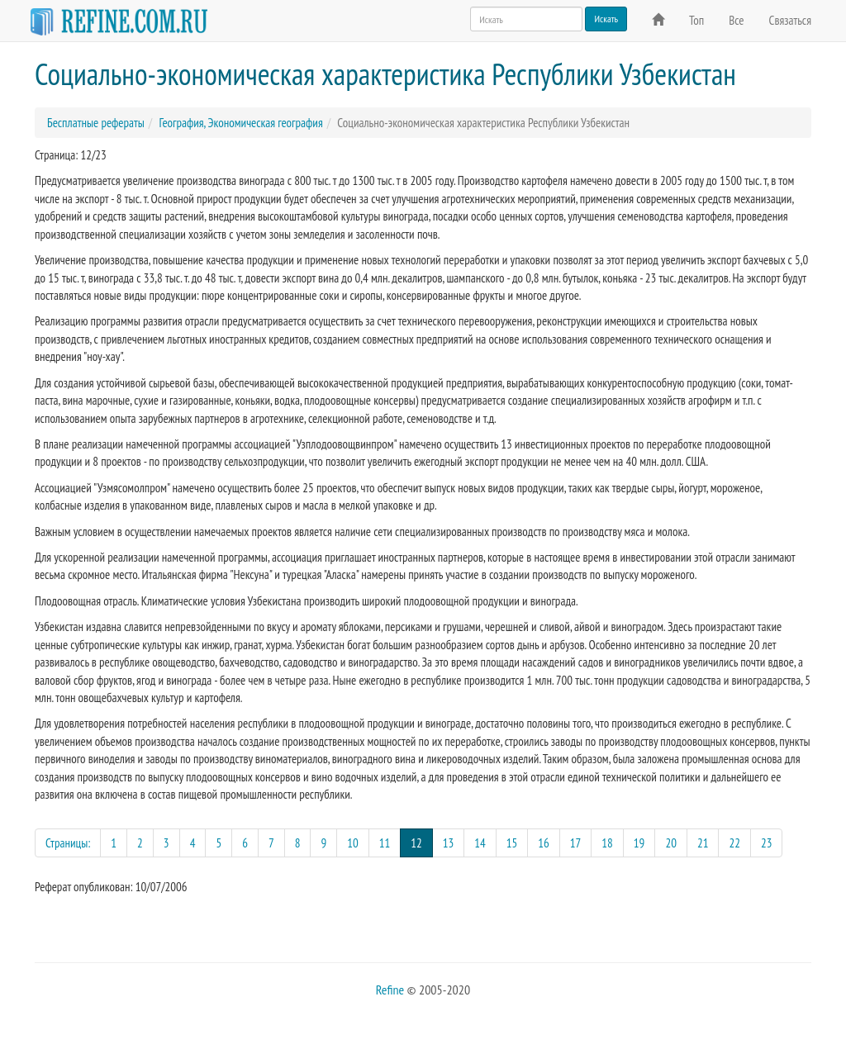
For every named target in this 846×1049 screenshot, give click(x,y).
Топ (696, 20)
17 (576, 843)
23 (766, 843)
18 (607, 843)
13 (448, 843)
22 (734, 843)
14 (480, 843)
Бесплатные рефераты (96, 123)
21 (703, 843)
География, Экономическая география (240, 123)
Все (736, 20)
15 (512, 843)
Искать (606, 18)
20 (671, 843)
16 (543, 843)
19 (639, 843)
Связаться (790, 20)
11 (385, 843)
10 (353, 843)
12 (422, 842)
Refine (390, 989)
